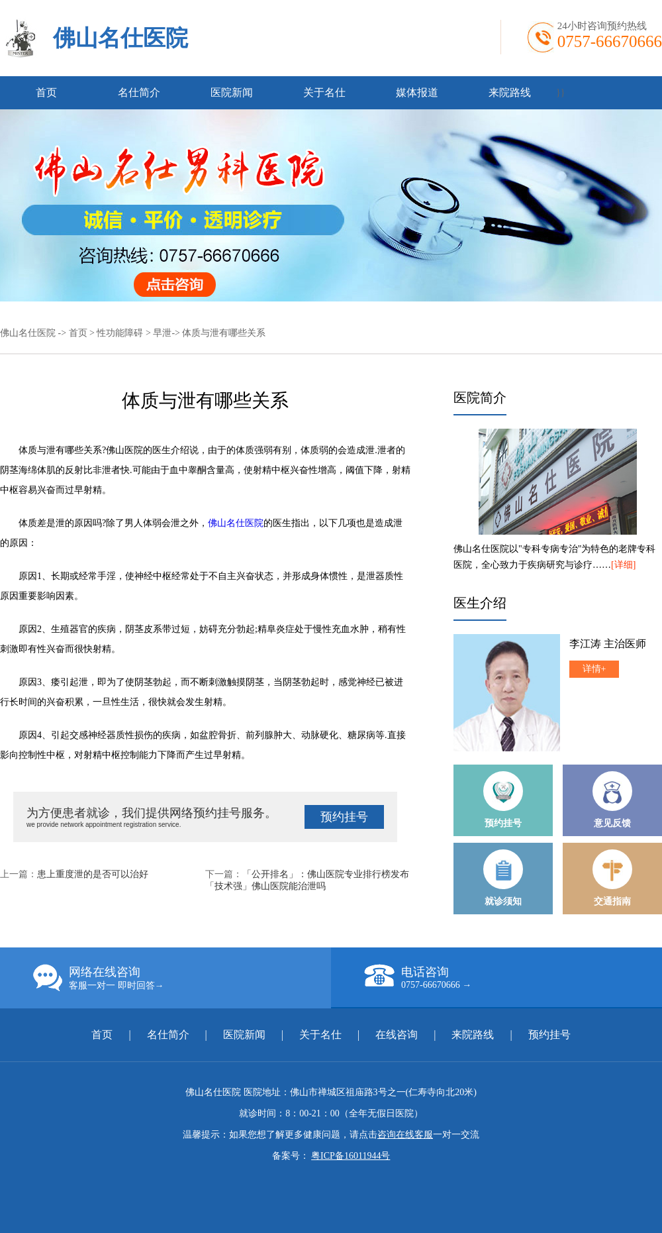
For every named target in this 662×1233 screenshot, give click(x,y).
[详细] (623, 565)
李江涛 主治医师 (607, 643)
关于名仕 (324, 92)
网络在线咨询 (182, 978)
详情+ (594, 669)
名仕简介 (139, 92)
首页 (46, 92)
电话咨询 (513, 977)
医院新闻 (232, 92)
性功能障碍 (120, 333)
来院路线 (510, 92)
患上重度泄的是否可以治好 (92, 874)
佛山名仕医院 (120, 38)
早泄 (162, 333)
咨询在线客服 (405, 1135)
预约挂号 (344, 817)
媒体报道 (417, 92)
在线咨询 (396, 1034)
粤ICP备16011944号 (350, 1156)
